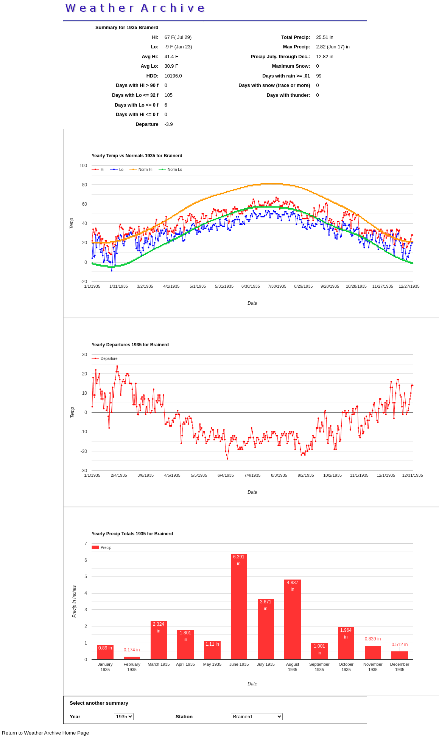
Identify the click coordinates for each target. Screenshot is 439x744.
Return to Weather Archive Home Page (45, 733)
